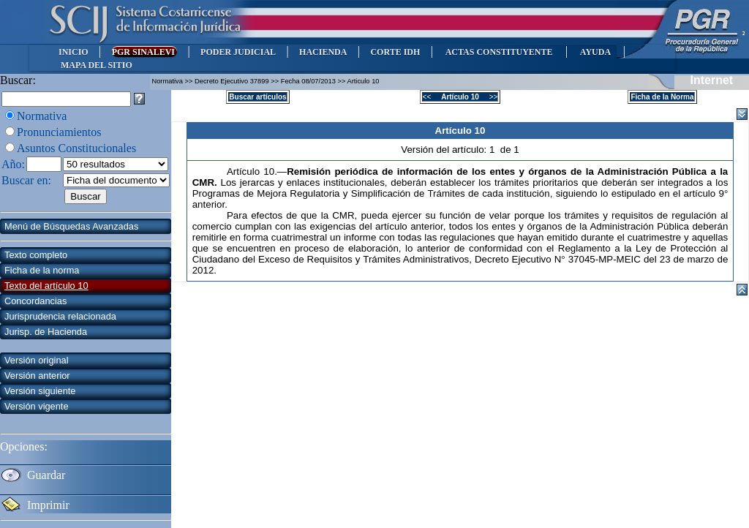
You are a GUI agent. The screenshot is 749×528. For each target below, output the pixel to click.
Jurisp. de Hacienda (45, 331)
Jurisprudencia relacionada (60, 316)
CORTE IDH (395, 52)
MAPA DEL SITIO (97, 65)
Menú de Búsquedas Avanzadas (71, 226)
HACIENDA (323, 52)
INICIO (74, 52)
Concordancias (35, 300)
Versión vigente (36, 406)
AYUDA (595, 52)
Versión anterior (37, 375)
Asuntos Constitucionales (76, 148)
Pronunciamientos (59, 132)
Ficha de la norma (41, 270)
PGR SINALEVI (144, 52)
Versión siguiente (39, 390)
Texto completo (35, 254)
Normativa (42, 116)
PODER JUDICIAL (238, 52)
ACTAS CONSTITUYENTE (498, 52)
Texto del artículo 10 (46, 285)
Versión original (36, 360)
